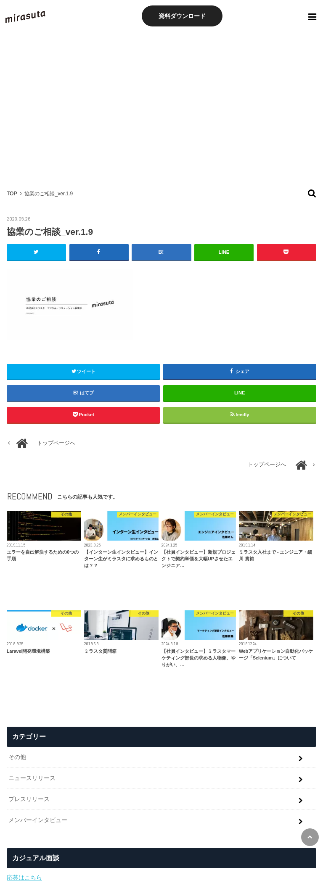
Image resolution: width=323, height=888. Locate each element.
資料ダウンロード (182, 16)
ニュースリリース (32, 778)
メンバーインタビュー (37, 820)
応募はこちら (24, 877)
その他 (17, 757)
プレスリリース (29, 799)
